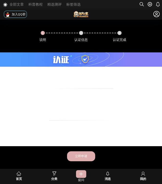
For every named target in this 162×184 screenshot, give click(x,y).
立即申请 (81, 156)
